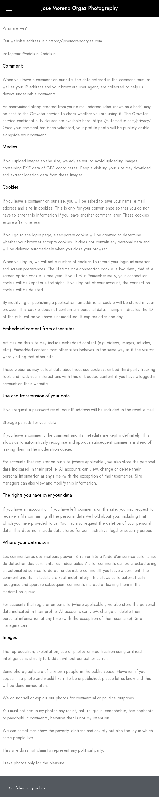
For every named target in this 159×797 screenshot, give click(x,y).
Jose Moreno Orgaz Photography (79, 8)
